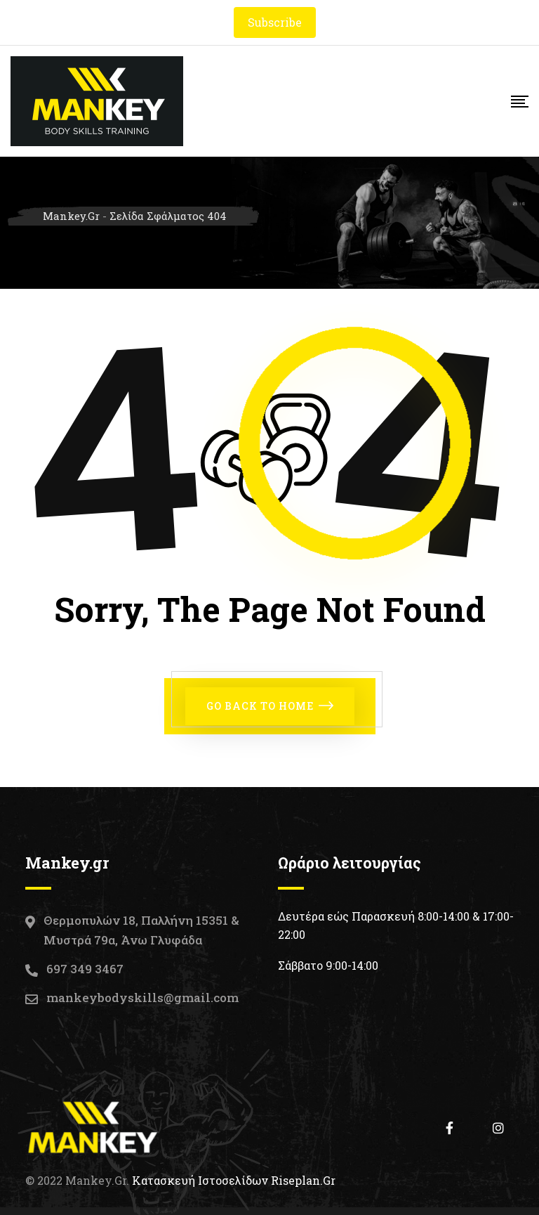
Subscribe (275, 22)
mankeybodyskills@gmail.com (142, 997)
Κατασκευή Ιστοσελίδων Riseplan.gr (233, 1180)
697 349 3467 (85, 969)
